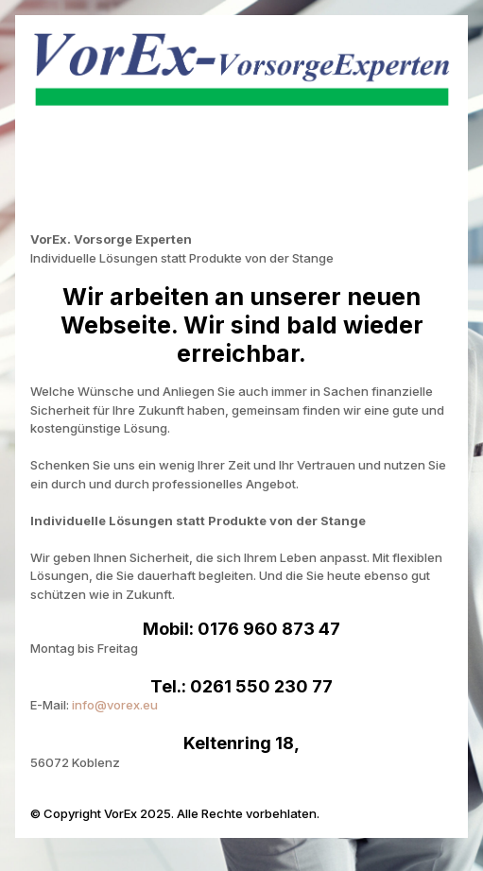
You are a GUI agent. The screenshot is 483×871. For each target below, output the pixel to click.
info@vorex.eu (115, 704)
